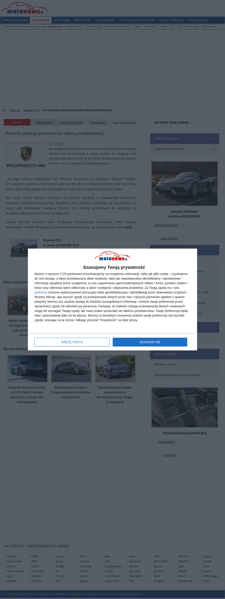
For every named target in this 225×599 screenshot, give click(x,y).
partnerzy (40, 292)
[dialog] (112, 299)
